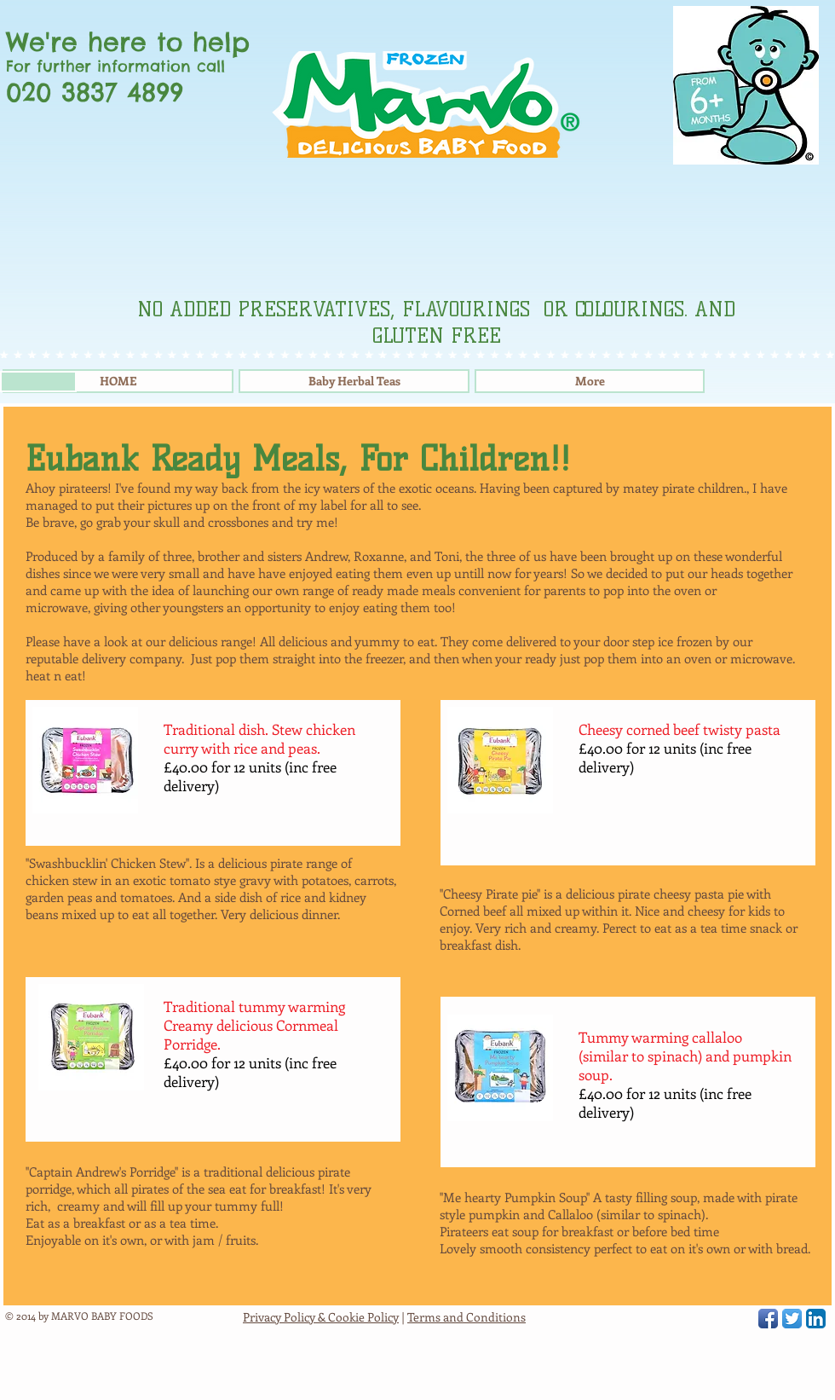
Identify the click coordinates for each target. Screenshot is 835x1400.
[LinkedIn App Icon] (816, 1318)
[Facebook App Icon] (768, 1318)
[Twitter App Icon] (792, 1318)
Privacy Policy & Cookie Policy (321, 1317)
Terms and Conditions (466, 1317)
